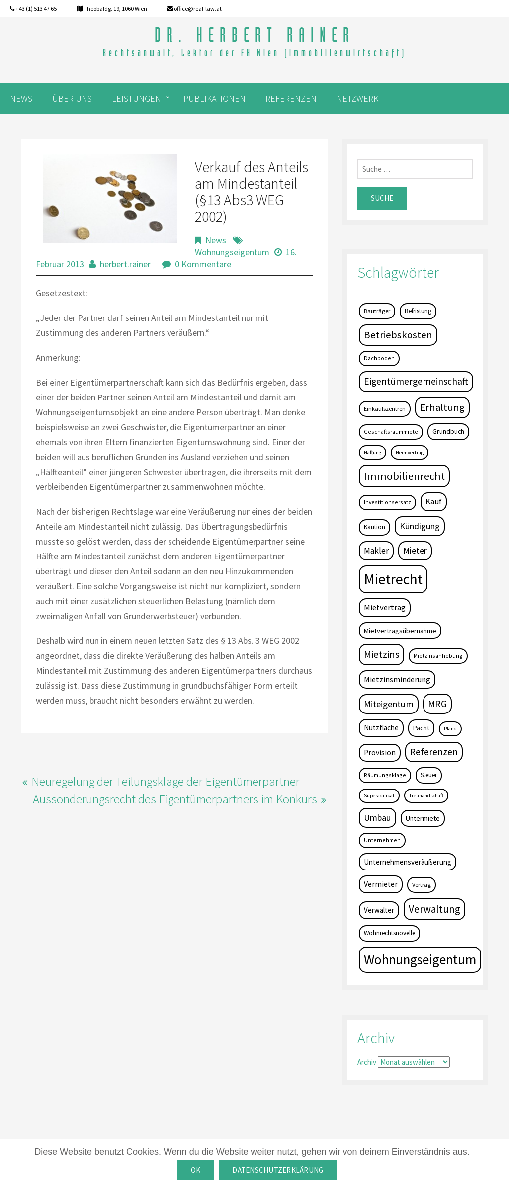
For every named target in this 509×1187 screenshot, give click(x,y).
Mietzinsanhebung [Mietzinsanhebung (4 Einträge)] (438, 655)
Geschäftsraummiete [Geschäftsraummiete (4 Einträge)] (391, 431)
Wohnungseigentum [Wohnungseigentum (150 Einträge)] (420, 959)
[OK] (497, 1163)
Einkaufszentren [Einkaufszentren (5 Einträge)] (385, 408)
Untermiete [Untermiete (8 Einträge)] (423, 818)
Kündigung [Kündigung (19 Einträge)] (420, 526)
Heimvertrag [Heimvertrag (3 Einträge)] (410, 452)
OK (196, 1170)
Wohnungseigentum (232, 252)
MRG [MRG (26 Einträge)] (437, 704)
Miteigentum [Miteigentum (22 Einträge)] (389, 704)
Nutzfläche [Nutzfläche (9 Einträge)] (381, 727)
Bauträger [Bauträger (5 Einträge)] (377, 311)
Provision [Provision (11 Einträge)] (380, 752)
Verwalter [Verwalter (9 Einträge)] (379, 910)
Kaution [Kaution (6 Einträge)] (374, 527)
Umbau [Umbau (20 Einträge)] (377, 817)
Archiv (366, 1062)
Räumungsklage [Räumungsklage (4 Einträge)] (385, 775)
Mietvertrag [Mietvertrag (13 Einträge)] (385, 607)
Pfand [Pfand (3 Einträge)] (450, 728)
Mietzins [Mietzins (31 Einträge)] (381, 654)
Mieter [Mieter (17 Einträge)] (415, 550)
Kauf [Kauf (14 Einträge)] (433, 501)
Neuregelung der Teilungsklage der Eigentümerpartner (165, 781)
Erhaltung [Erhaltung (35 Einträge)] (442, 407)
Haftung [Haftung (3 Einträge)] (372, 452)
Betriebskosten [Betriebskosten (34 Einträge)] (398, 334)
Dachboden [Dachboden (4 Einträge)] (379, 358)
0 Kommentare (203, 264)
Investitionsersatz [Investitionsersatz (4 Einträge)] (387, 502)
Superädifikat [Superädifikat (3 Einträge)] (379, 795)
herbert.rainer (125, 264)
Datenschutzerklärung (277, 1170)
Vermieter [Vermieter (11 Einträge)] (381, 884)
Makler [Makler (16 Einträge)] (376, 550)
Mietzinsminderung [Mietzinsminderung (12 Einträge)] (397, 679)
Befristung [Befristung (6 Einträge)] (418, 311)
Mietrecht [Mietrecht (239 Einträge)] (393, 579)
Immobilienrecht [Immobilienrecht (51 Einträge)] (404, 476)
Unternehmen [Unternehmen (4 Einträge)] (382, 840)
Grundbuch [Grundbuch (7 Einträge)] (448, 431)
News (215, 240)
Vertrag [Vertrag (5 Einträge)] (421, 884)
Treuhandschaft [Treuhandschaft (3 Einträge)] (426, 795)
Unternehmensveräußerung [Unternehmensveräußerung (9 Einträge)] (407, 862)
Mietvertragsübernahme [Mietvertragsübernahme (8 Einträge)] (400, 630)
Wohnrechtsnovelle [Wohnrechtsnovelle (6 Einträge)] (389, 933)
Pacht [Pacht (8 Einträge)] (421, 727)
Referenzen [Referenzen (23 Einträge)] (434, 752)
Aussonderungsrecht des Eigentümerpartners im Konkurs (175, 799)
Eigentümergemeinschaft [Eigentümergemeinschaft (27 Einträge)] (416, 381)
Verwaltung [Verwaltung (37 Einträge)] (434, 909)
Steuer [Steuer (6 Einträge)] (429, 775)
